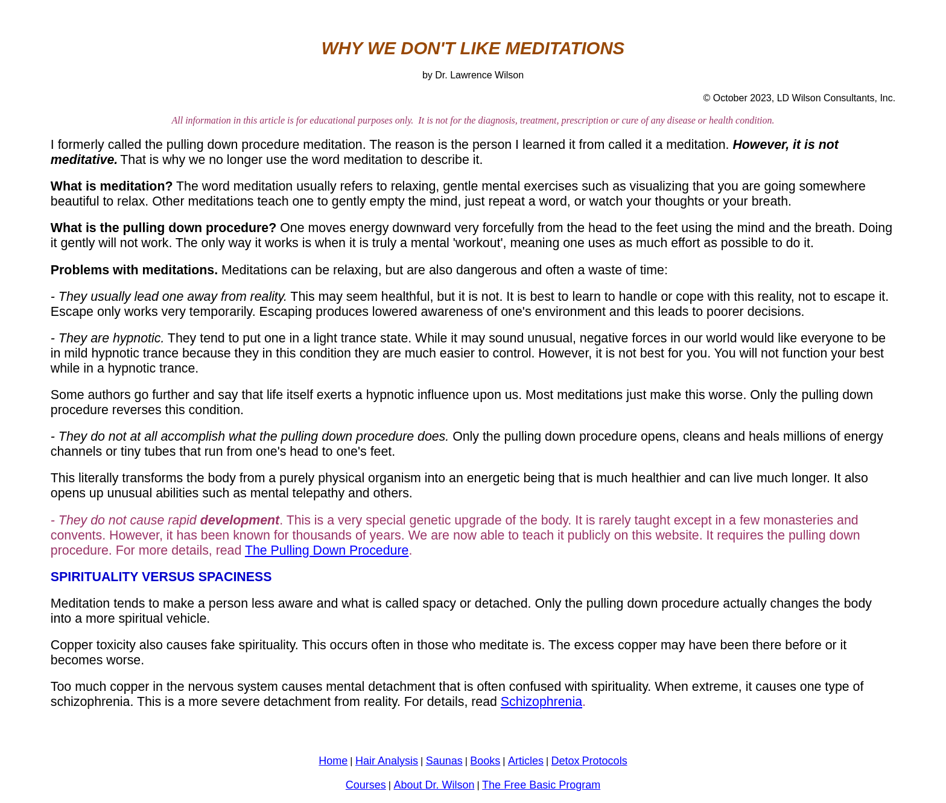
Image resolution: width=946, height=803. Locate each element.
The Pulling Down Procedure (327, 550)
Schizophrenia (541, 701)
